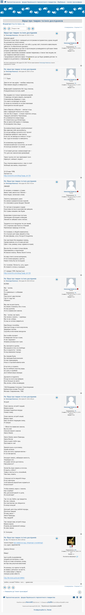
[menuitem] (77, 597)
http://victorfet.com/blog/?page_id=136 (17, 175)
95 (75, 47)
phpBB (50, 602)
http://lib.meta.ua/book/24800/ (14, 578)
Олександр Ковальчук (70, 43)
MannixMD (29, 602)
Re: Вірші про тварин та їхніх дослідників (20, 181)
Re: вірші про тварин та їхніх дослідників (20, 69)
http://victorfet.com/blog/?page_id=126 (17, 273)
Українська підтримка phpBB (51, 606)
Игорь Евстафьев (16, 24)
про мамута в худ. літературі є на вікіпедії (28, 543)
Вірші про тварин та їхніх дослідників (42, 21)
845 (75, 550)
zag (23, 24)
